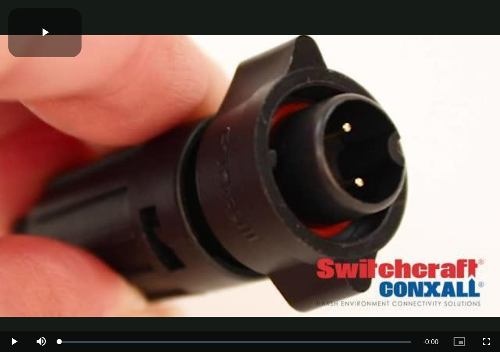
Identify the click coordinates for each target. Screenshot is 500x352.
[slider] (235, 342)
